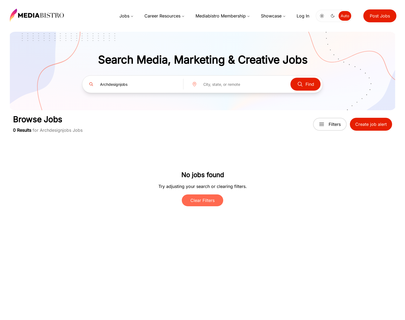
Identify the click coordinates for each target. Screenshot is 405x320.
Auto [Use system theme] (345, 15)
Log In (303, 16)
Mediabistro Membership (223, 16)
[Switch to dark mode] (333, 16)
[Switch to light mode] (322, 16)
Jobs (126, 16)
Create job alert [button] (371, 124)
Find (305, 84)
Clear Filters (202, 200)
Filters (330, 124)
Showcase (273, 16)
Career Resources (164, 16)
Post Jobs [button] (380, 16)
